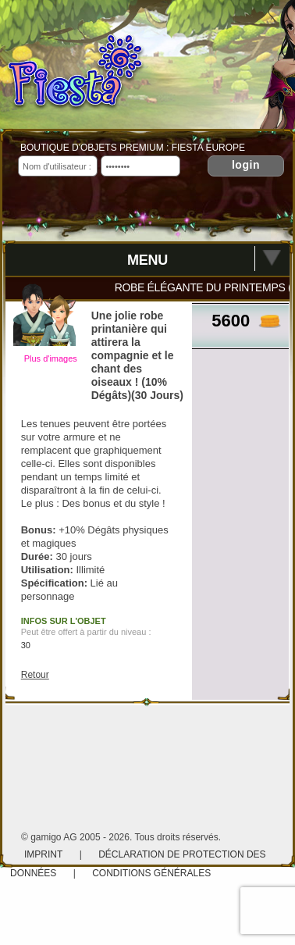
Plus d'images (50, 358)
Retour (35, 674)
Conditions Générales (151, 873)
